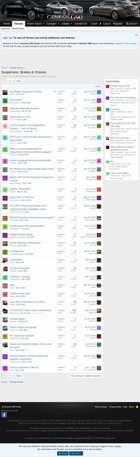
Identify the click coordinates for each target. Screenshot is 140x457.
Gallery (65, 23)
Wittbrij (12, 296)
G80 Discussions (116, 181)
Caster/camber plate (20, 293)
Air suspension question (22, 335)
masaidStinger (15, 279)
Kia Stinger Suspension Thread (26, 91)
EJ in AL (13, 143)
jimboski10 (14, 321)
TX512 (12, 262)
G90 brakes (16, 100)
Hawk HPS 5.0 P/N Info (22, 197)
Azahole (93, 94)
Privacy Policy (115, 407)
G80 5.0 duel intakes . (120, 175)
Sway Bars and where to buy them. (28, 302)
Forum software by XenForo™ (91, 438)
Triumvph (13, 271)
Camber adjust (17, 319)
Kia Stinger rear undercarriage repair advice (32, 169)
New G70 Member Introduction (122, 145)
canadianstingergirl (17, 254)
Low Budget (14, 220)
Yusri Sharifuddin (89, 370)
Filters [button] (97, 86)
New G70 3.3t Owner (119, 140)
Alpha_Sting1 (14, 313)
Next (18, 81)
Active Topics (34, 23)
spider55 (93, 208)
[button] (43, 24)
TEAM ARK (14, 212)
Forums (18, 23)
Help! (12, 285)
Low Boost (115, 109)
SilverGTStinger (15, 183)
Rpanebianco (14, 229)
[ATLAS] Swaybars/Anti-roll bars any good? (32, 217)
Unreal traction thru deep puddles (27, 226)
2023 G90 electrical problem (123, 97)
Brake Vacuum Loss (20, 116)
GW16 (12, 288)
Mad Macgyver (90, 220)
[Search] (132, 24)
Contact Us (81, 23)
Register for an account (125, 43)
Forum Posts (112, 81)
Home (6, 23)
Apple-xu (13, 192)
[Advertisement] (70, 59)
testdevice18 (14, 338)
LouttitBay (13, 172)
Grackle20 (13, 155)
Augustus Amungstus (17, 237)
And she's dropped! (20, 268)
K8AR (12, 350)
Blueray (93, 330)
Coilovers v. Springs (20, 276)
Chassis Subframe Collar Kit (24, 367)
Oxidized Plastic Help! (120, 86)
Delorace (92, 151)
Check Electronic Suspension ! (25, 243)
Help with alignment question (24, 108)
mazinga (93, 245)
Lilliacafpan (92, 111)
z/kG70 (93, 287)
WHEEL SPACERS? (20, 189)
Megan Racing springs (21, 234)
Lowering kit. (16, 259)
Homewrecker (15, 200)
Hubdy (93, 102)
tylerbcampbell (15, 111)
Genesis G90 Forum (11, 407)
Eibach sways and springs (23, 327)
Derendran (92, 128)
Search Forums (18, 29)
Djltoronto (13, 246)
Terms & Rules (101, 407)
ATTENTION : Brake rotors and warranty (30, 310)
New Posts (5, 29)
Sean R (12, 305)
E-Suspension (17, 251)
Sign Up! (8, 37)
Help (125, 407)
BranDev (13, 163)
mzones (12, 120)
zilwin (12, 370)
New (112, 164)
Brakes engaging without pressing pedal (30, 160)
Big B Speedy (15, 103)
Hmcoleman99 (90, 346)
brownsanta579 (15, 362)
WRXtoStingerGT (16, 131)
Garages (51, 23)
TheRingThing (91, 180)
